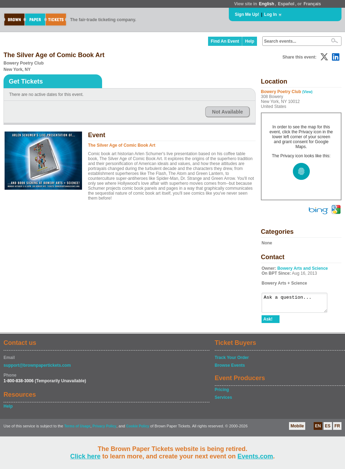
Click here (85, 456)
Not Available (227, 112)
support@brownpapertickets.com (37, 368)
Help (249, 41)
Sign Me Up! (247, 14)
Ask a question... (298, 304)
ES (328, 429)
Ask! (267, 322)
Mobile (297, 429)
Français (312, 3)
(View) (307, 92)
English (266, 3)
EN (318, 429)
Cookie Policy (137, 429)
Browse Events (230, 368)
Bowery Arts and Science (302, 268)
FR (337, 429)
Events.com (255, 456)
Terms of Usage (77, 429)
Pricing (222, 392)
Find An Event (225, 41)
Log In (270, 14)
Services (223, 400)
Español (286, 3)
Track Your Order (232, 360)
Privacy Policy (105, 429)
